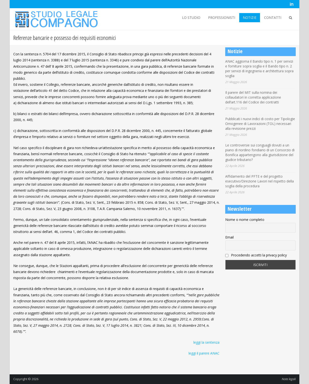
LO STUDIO (191, 17)
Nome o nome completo (244, 219)
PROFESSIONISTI (221, 17)
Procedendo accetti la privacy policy (256, 255)
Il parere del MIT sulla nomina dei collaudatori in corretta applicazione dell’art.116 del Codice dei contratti (253, 97)
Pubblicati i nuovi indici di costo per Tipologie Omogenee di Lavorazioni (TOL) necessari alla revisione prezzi (260, 123)
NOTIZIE (249, 17)
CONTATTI (272, 17)
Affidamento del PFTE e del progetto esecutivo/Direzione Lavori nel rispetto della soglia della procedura (259, 181)
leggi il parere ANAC (204, 353)
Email (229, 237)
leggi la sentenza (206, 342)
